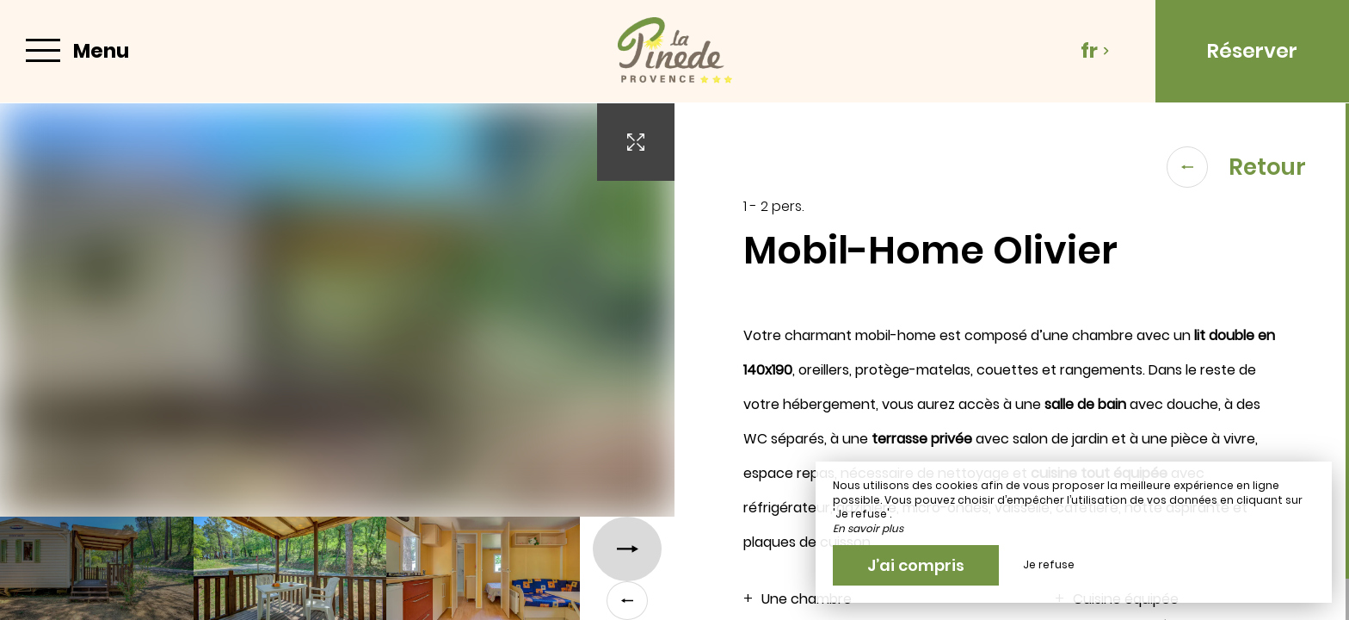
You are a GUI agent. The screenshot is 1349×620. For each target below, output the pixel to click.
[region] (1011, 361)
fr (1095, 51)
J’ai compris (915, 565)
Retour (1236, 167)
